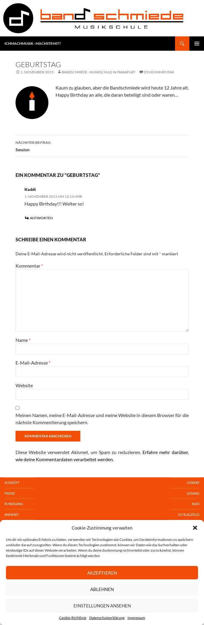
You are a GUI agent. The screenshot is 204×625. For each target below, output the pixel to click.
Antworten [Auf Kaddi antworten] (41, 218)
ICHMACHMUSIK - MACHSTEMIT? (32, 43)
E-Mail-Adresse (33, 362)
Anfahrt (11, 514)
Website (24, 385)
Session (102, 145)
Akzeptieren (102, 572)
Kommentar (29, 265)
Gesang (193, 493)
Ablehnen (102, 589)
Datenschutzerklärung (107, 617)
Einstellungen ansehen (102, 605)
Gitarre (193, 482)
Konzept (11, 482)
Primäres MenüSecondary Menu (197, 43)
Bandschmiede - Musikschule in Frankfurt (98, 72)
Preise (9, 493)
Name (23, 340)
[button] (195, 528)
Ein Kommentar (159, 72)
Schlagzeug (189, 514)
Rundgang (13, 504)
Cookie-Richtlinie (72, 617)
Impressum (136, 617)
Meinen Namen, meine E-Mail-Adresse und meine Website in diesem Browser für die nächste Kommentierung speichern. (102, 418)
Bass (196, 504)
